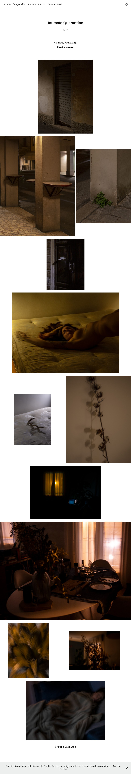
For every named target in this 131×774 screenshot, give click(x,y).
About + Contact (36, 4)
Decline (64, 769)
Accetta (117, 766)
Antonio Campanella (14, 4)
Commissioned (55, 4)
